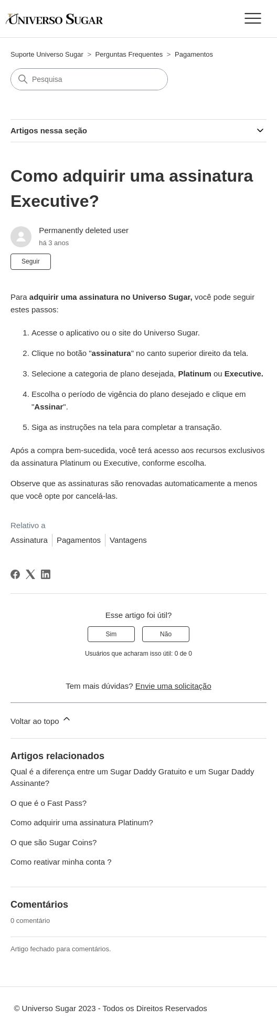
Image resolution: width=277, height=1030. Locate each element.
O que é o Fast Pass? (48, 802)
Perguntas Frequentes (129, 54)
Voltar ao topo (41, 719)
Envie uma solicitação (173, 685)
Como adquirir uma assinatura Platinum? (81, 822)
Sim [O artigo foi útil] (111, 634)
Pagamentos (194, 54)
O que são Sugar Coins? (53, 842)
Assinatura (29, 539)
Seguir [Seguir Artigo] (31, 261)
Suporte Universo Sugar (46, 54)
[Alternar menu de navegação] (252, 19)
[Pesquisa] (89, 79)
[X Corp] (30, 574)
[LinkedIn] (45, 574)
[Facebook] (15, 574)
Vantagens (128, 539)
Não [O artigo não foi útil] (166, 634)
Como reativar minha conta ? (61, 861)
